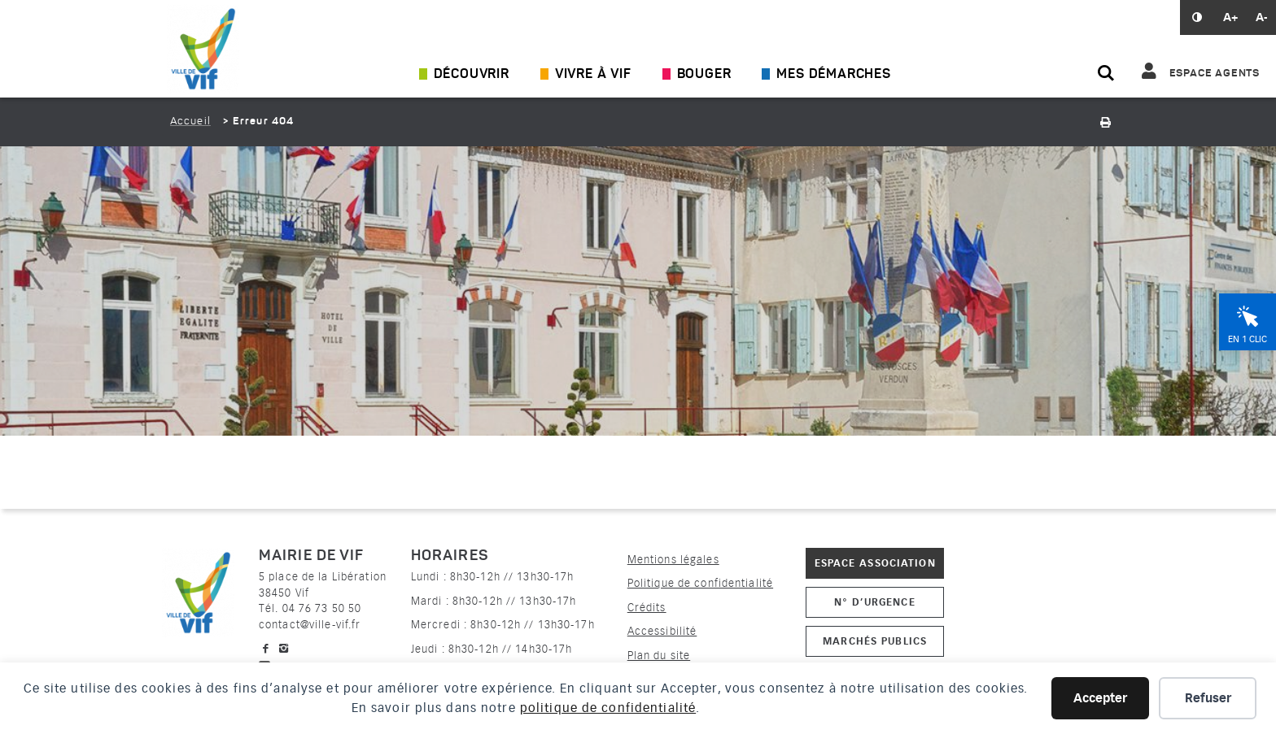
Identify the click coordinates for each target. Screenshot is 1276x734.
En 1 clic (1247, 339)
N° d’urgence (874, 602)
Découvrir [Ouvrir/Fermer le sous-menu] (471, 74)
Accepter (1100, 698)
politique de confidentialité (608, 708)
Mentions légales (673, 560)
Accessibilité (662, 631)
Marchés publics (875, 641)
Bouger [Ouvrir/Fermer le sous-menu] (704, 74)
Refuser (1208, 698)
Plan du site (658, 655)
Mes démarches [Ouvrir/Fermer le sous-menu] (833, 74)
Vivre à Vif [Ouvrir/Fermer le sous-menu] (593, 74)
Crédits (646, 608)
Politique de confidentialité (700, 583)
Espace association (875, 563)
